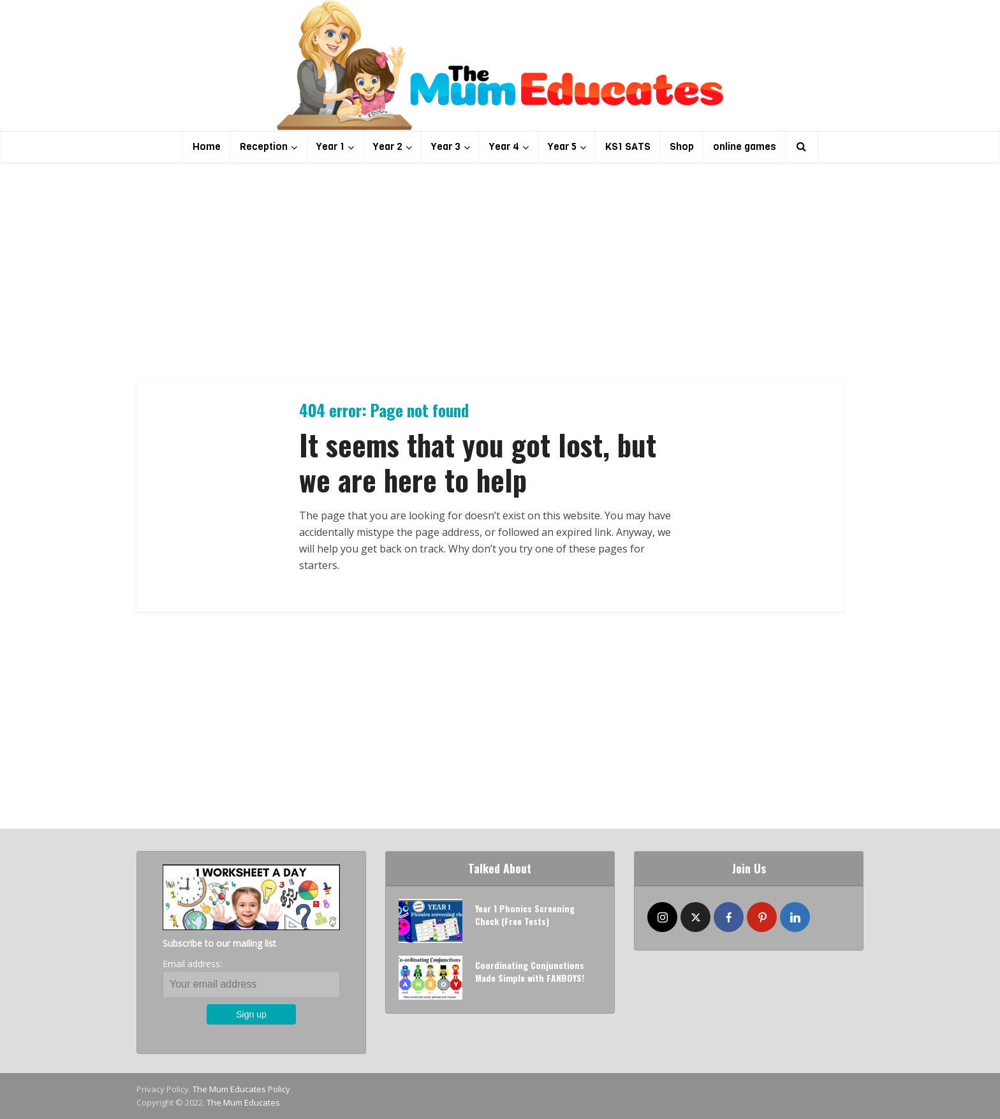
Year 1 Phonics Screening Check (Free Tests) (525, 914)
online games (744, 146)
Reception (264, 146)
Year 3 (445, 146)
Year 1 (330, 146)
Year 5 (562, 146)
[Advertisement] (500, 271)
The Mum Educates (243, 1102)
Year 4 (504, 146)
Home (207, 146)
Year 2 (387, 146)
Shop (682, 146)
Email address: (192, 964)
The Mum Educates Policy (241, 1089)
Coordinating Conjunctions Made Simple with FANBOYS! (529, 971)
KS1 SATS (628, 146)
